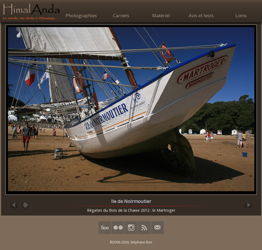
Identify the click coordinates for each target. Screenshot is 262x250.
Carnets (121, 15)
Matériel (161, 15)
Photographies (81, 15)
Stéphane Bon (141, 242)
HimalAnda (31, 11)
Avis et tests (201, 15)
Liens (241, 15)
